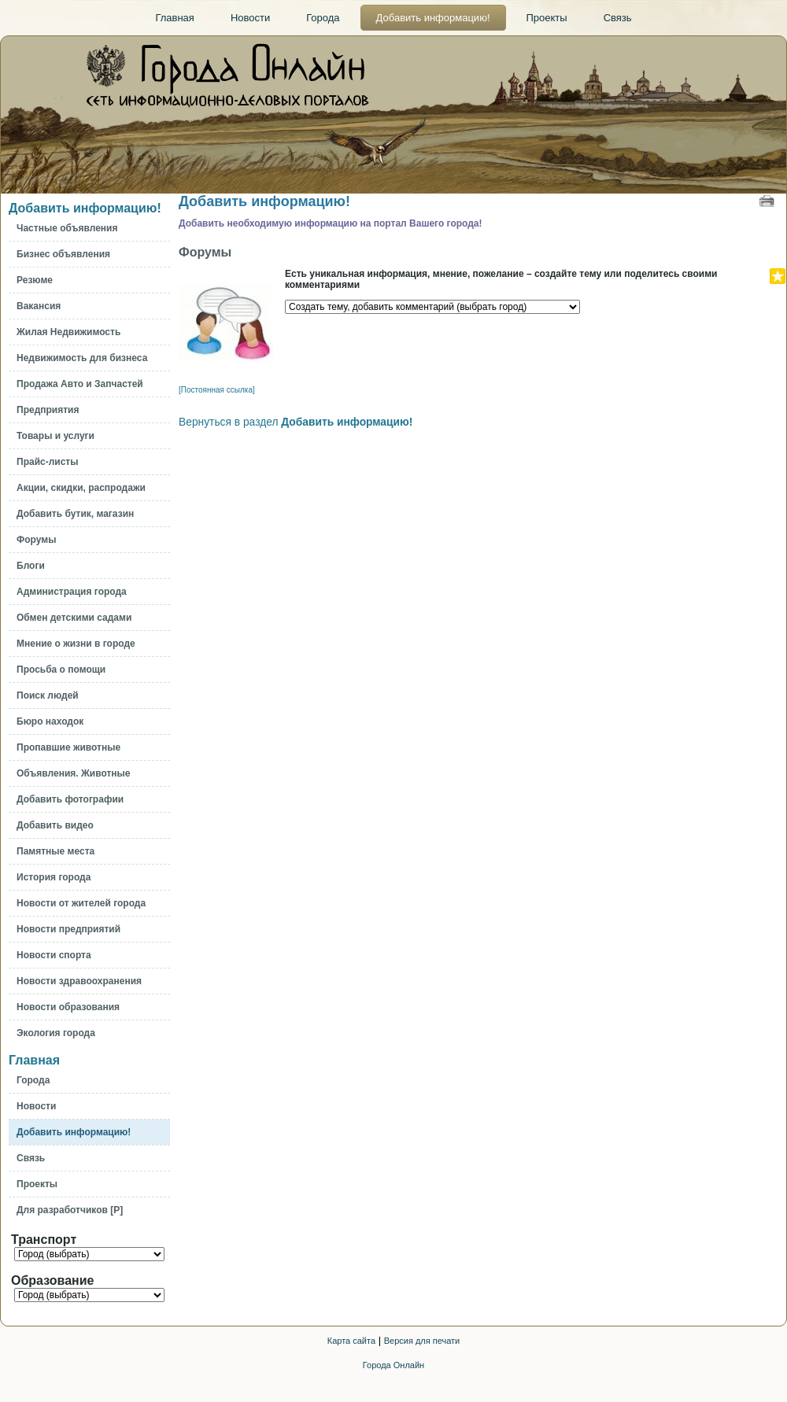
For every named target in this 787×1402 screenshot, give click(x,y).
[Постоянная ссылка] (217, 390)
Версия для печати (422, 1340)
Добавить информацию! (85, 208)
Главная (34, 1060)
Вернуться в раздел (295, 422)
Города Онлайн (393, 1365)
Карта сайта (351, 1340)
